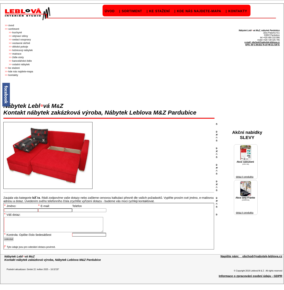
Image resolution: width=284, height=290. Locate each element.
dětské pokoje (20, 46)
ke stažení (159, 11)
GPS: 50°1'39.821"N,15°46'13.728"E (262, 44)
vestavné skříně (21, 43)
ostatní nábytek (21, 64)
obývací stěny (20, 36)
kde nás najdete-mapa (199, 11)
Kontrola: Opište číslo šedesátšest (27, 237)
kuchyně (17, 32)
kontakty (237, 11)
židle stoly (18, 57)
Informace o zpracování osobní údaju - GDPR (250, 279)
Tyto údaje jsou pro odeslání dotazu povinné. (30, 250)
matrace (16, 53)
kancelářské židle (22, 61)
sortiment (132, 11)
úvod (110, 11)
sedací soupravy (21, 39)
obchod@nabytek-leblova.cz (266, 42)
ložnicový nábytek (22, 50)
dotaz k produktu (244, 176)
